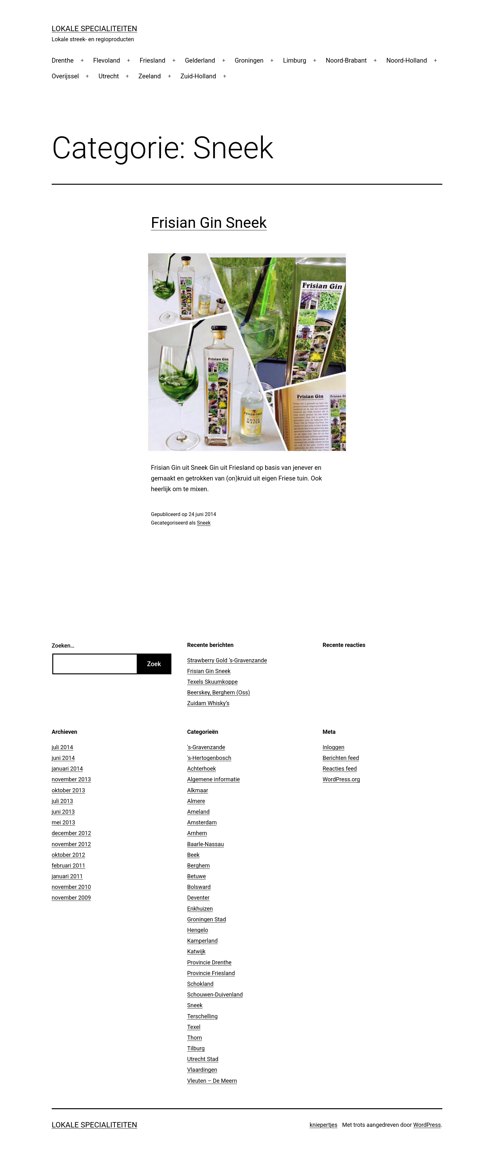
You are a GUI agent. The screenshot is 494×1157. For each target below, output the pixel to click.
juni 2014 (63, 758)
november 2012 (71, 844)
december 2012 (71, 833)
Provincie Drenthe (209, 962)
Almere (196, 801)
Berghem (198, 865)
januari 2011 (67, 876)
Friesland (152, 60)
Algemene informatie (213, 779)
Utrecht (109, 76)
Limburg (294, 60)
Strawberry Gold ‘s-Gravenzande (227, 660)
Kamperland (202, 940)
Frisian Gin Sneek (209, 223)
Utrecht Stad (202, 1059)
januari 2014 (67, 768)
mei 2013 (63, 822)
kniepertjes (323, 1124)
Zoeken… (63, 645)
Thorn (194, 1037)
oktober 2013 (68, 790)
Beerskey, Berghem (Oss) (218, 692)
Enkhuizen (200, 908)
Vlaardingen (202, 1069)
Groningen (249, 60)
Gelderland (200, 60)
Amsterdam (202, 822)
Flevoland (106, 60)
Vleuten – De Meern (212, 1080)
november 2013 (71, 779)
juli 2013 (62, 801)
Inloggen (333, 747)
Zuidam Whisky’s (208, 703)
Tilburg (196, 1048)
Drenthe (63, 60)
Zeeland (150, 76)
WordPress (427, 1124)
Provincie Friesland (211, 973)
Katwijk (196, 951)
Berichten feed (341, 758)
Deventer (198, 897)
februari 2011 (68, 865)
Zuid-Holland (198, 76)
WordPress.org (341, 779)
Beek (193, 854)
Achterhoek (201, 768)
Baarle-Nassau (205, 844)
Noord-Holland (406, 60)
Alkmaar (197, 790)
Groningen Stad (206, 919)
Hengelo (197, 930)
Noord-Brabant (346, 60)
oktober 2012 (68, 854)
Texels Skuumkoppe (212, 681)
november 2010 (71, 887)
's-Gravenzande (206, 747)
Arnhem (197, 833)
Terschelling (202, 1016)
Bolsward (199, 887)
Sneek (203, 523)
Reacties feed (340, 768)
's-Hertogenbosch (209, 758)
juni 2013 (63, 811)
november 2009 (71, 897)
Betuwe (196, 876)
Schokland (200, 983)
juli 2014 (62, 747)
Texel (193, 1027)
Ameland (198, 811)
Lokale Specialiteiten (94, 28)
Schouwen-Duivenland (215, 994)
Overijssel (65, 76)
